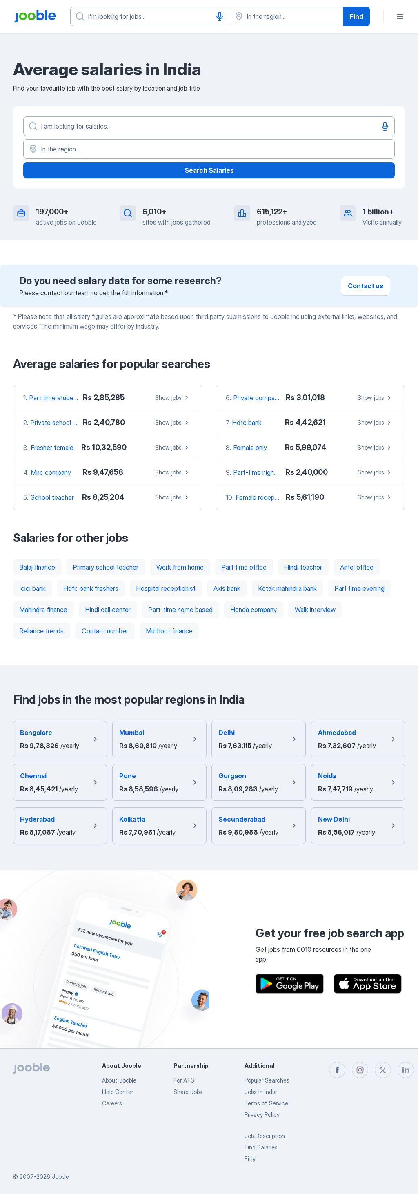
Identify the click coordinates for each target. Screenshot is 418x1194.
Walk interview (315, 610)
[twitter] (383, 1070)
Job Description (265, 1135)
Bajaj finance (37, 567)
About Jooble (119, 1080)
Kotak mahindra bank (287, 588)
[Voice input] (219, 16)
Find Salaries (261, 1147)
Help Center (117, 1091)
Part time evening (360, 588)
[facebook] (337, 1070)
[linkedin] (406, 1070)
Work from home (180, 567)
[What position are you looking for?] (149, 16)
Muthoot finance (169, 631)
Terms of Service (266, 1103)
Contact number (105, 631)
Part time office (244, 567)
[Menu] (400, 16)
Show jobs (173, 398)
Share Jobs (187, 1091)
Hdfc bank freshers (91, 588)
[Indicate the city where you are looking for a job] (286, 16)
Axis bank (226, 588)
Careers (112, 1103)
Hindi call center (108, 610)
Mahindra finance (43, 610)
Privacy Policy (262, 1114)
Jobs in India (261, 1091)
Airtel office (357, 567)
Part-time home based (181, 610)
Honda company (254, 610)
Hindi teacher (303, 567)
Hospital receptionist (166, 588)
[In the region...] (209, 149)
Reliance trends (42, 631)
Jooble (60, 1176)
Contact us (365, 286)
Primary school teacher (105, 567)
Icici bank (33, 588)
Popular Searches (267, 1080)
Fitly (250, 1158)
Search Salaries (209, 170)
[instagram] (360, 1070)
